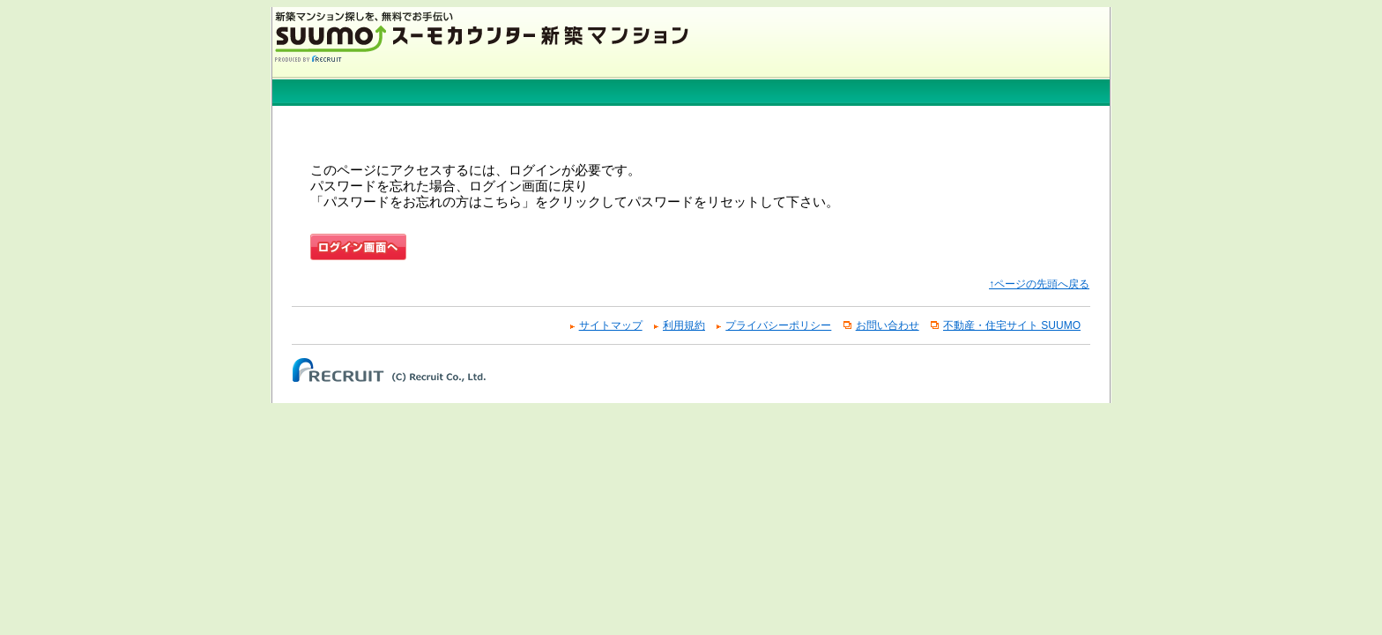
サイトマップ (611, 325)
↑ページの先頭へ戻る (1039, 284)
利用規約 (684, 325)
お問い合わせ (887, 325)
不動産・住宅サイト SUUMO (1012, 325)
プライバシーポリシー (778, 325)
